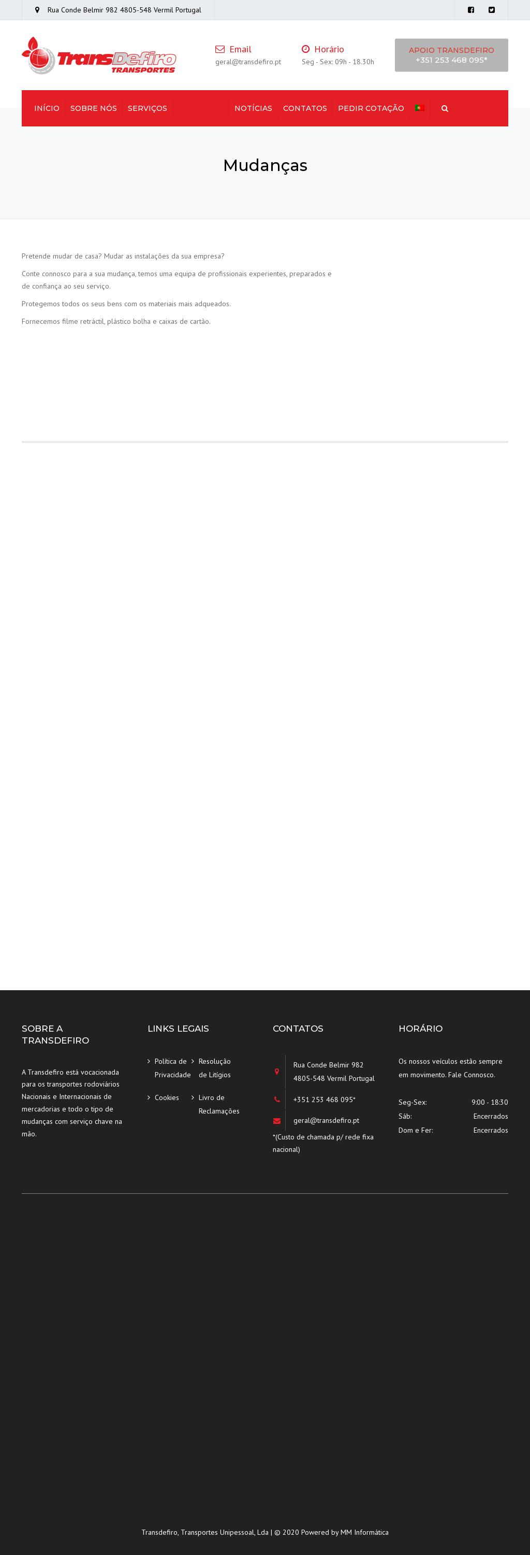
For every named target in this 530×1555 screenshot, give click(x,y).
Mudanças (201, 108)
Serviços (147, 108)
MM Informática (365, 1532)
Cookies (167, 1097)
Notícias (253, 108)
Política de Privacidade (173, 1068)
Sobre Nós (93, 108)
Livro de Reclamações (217, 1104)
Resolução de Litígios (215, 1068)
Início (47, 108)
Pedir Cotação (371, 108)
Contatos (305, 108)
